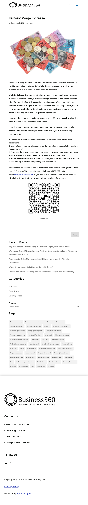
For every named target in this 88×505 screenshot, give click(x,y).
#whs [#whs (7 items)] (11, 362)
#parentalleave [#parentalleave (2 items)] (67, 344)
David (13, 23)
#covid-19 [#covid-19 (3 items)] (47, 326)
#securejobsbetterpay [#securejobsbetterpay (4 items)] (61, 353)
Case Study (14, 291)
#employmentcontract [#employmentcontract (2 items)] (53, 330)
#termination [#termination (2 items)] (30, 357)
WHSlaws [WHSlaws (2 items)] (51, 366)
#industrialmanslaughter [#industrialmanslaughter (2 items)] (18, 344)
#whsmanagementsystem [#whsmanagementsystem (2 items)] (25, 362)
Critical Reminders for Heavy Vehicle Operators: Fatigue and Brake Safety (41, 271)
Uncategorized (15, 296)
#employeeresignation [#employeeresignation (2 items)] (35, 330)
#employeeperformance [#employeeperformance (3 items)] (61, 326)
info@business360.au (23, 174)
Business (29, 23)
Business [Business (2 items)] (13, 366)
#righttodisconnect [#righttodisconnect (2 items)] (44, 353)
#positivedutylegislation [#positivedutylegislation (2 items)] (47, 348)
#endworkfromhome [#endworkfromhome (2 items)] (35, 335)
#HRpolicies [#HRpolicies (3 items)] (35, 339)
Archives (12, 303)
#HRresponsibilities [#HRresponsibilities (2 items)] (58, 339)
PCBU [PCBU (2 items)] (32, 366)
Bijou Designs (24, 493)
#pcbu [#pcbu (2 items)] (22, 348)
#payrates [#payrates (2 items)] (13, 348)
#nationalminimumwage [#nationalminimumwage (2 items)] (50, 344)
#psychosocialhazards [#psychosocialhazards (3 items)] (65, 348)
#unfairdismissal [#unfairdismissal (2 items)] (43, 357)
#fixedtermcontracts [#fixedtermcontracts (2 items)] (62, 335)
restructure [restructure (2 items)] (41, 366)
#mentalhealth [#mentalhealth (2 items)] (34, 344)
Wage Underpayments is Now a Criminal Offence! (31, 267)
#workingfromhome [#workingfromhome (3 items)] (69, 362)
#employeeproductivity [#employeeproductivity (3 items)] (17, 330)
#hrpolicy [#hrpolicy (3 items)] (45, 339)
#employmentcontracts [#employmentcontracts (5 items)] (17, 335)
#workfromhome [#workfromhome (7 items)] (54, 362)
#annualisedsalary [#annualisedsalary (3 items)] (16, 322)
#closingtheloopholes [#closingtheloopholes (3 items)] (34, 326)
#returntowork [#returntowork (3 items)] (30, 353)
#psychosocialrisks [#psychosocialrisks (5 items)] (16, 353)
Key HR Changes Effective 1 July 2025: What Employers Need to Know (39, 246)
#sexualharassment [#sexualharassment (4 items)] (16, 357)
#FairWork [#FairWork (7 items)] (48, 335)
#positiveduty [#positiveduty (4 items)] (31, 348)
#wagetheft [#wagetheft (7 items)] (69, 357)
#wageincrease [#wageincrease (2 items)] (57, 357)
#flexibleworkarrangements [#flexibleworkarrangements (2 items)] (19, 339)
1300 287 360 (14, 437)
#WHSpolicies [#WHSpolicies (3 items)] (41, 362)
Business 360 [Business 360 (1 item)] (23, 366)
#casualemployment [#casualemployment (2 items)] (17, 326)
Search (75, 235)
